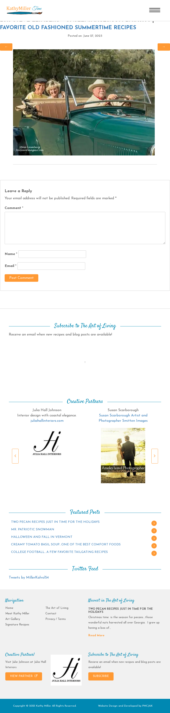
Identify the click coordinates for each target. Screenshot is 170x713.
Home (9, 608)
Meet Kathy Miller (17, 613)
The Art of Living (56, 608)
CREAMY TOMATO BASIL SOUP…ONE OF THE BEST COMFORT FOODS (66, 544)
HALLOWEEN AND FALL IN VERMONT (41, 537)
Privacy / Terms (55, 619)
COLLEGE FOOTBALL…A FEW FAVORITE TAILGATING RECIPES (59, 552)
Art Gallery (12, 619)
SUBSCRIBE (101, 676)
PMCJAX (147, 706)
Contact (50, 613)
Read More (96, 635)
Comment (14, 208)
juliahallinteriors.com (47, 421)
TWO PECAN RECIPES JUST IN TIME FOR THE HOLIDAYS (55, 522)
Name (11, 254)
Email (10, 266)
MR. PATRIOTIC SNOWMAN (32, 529)
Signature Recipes (17, 624)
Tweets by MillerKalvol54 (29, 577)
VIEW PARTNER (23, 676)
